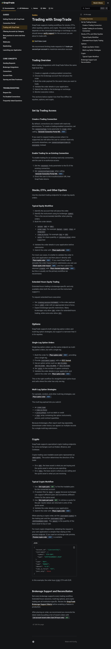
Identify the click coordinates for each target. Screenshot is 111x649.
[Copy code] (74, 547)
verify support (48, 33)
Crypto (35, 439)
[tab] (35, 543)
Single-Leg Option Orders (43, 342)
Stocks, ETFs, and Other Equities (49, 190)
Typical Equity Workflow (42, 206)
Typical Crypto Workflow (42, 482)
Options (36, 324)
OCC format (66, 360)
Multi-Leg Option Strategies (44, 389)
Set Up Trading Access (44, 110)
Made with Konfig (71, 641)
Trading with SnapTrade (51, 19)
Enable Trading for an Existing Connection (50, 153)
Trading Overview (41, 60)
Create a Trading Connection (44, 119)
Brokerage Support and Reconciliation (52, 591)
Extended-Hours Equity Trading (45, 282)
